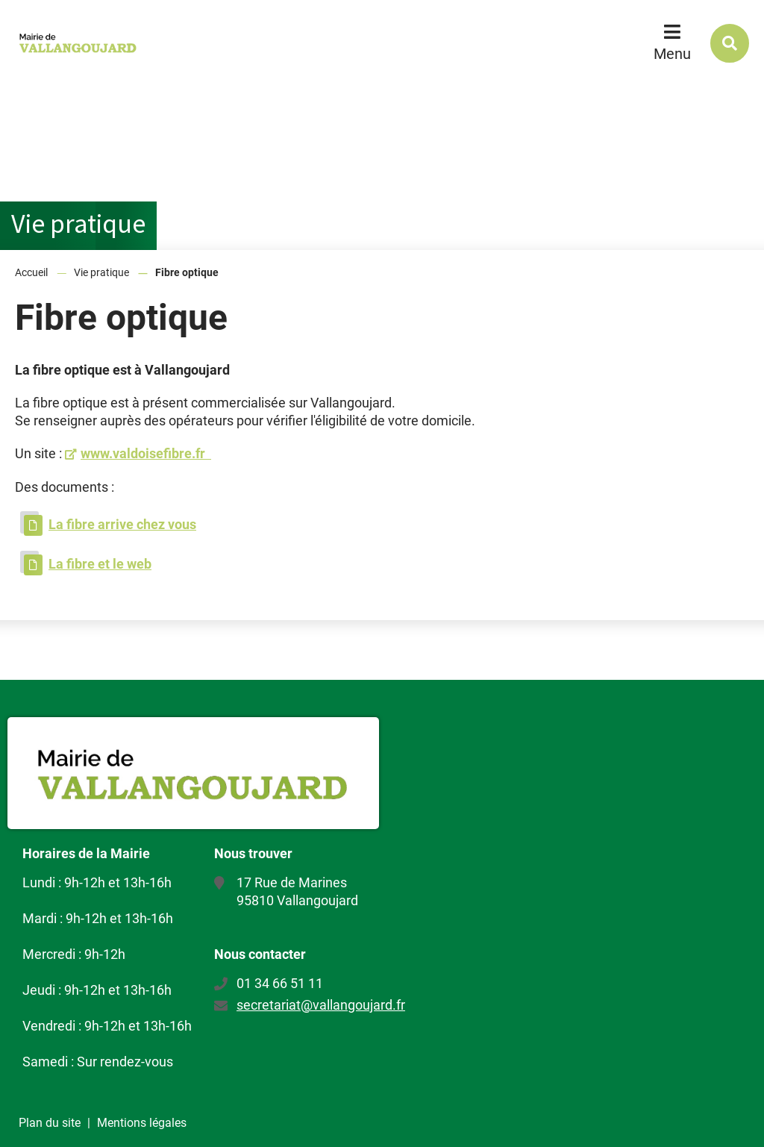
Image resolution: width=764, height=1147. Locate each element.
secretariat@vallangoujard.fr (321, 1005)
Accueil (31, 272)
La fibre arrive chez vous (122, 524)
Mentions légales (142, 1123)
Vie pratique (101, 272)
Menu (672, 54)
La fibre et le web (99, 564)
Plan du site (50, 1123)
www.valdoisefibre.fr (146, 453)
